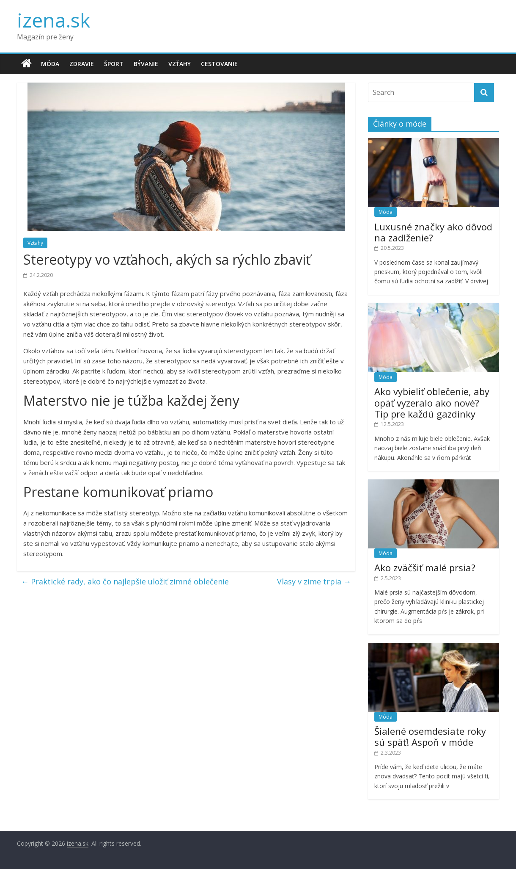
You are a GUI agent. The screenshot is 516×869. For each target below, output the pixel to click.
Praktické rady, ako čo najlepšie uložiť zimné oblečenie (125, 581)
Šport (114, 64)
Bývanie (146, 64)
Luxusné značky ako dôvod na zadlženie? (433, 232)
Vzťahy (179, 64)
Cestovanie (219, 64)
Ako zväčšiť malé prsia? (424, 567)
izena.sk (53, 20)
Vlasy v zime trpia (314, 581)
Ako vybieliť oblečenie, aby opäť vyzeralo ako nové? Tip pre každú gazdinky (431, 402)
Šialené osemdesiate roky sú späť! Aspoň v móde (430, 736)
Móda (50, 64)
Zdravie (81, 64)
